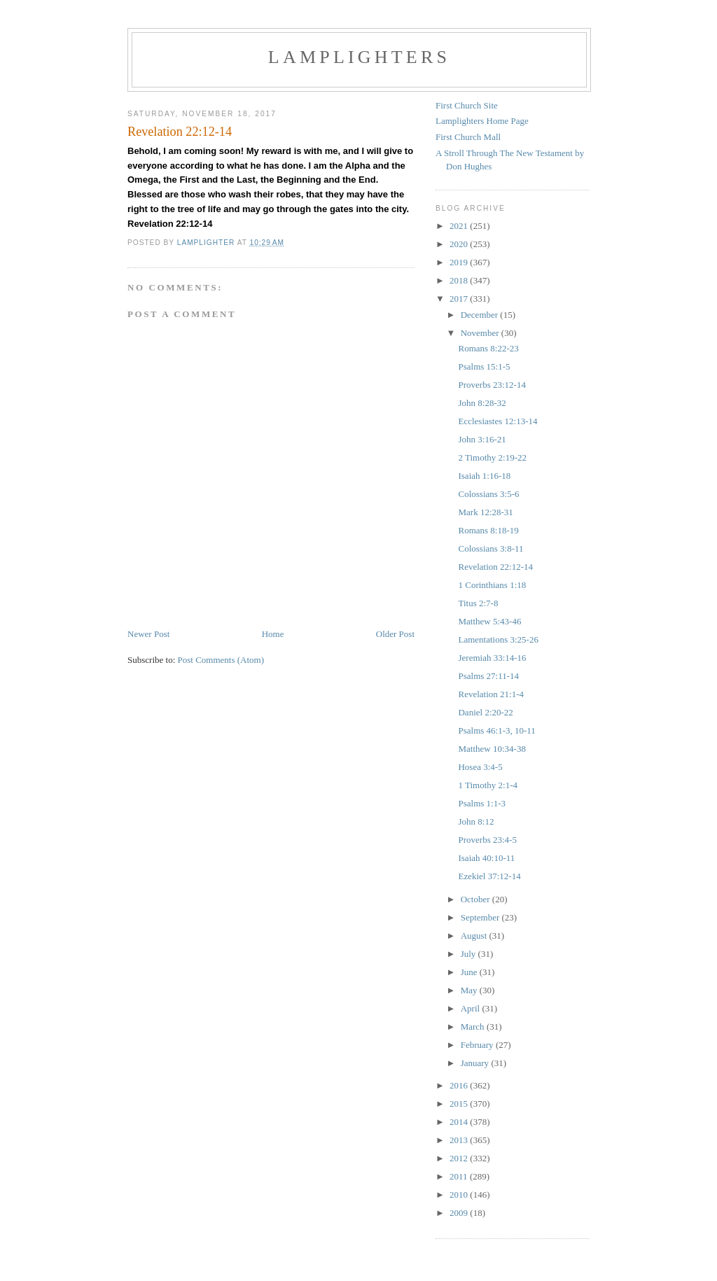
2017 (460, 298)
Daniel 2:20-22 (485, 712)
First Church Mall (468, 137)
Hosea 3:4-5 (480, 767)
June (470, 972)
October (476, 899)
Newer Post (148, 634)
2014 (460, 1121)
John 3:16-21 (482, 439)
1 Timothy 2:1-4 (487, 785)
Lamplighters (359, 57)
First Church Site (467, 105)
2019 (460, 262)
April (471, 1008)
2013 (460, 1140)
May (470, 990)
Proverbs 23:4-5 (487, 839)
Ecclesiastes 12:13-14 (497, 421)
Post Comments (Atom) (221, 659)
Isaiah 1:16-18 (484, 475)
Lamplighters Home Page (482, 120)
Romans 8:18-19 (488, 530)
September (481, 917)
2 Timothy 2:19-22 (492, 457)
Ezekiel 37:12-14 (489, 876)
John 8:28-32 (482, 403)
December (481, 314)
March (474, 1026)
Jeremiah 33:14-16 (492, 657)
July (469, 953)
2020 (460, 244)
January (476, 1063)
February (478, 1045)
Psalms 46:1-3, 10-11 (496, 730)
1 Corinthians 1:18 (492, 585)
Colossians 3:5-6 (488, 494)
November (481, 333)
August (475, 935)
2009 (460, 1213)
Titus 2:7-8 (478, 603)
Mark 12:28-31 (485, 512)
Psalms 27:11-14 (488, 676)
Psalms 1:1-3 (482, 803)
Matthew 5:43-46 (489, 621)
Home (273, 634)
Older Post (395, 634)
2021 (460, 225)
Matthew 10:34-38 (491, 748)
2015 (460, 1103)
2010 (460, 1194)
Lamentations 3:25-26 (498, 639)
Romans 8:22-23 (488, 348)
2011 (460, 1176)
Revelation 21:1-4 (491, 694)
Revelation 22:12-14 (495, 566)
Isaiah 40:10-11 (486, 858)
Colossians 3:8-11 (490, 548)
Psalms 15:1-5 (484, 366)
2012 (460, 1158)
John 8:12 (476, 821)
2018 (460, 280)
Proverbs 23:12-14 (491, 384)
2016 (460, 1085)
